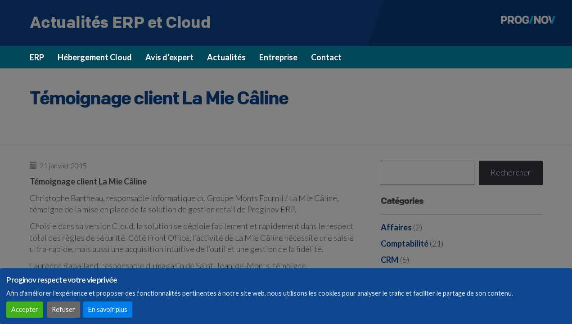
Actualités (226, 57)
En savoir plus (107, 309)
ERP (37, 57)
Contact (326, 57)
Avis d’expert (169, 57)
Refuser (63, 309)
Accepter (24, 309)
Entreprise (278, 57)
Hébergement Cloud (95, 57)
